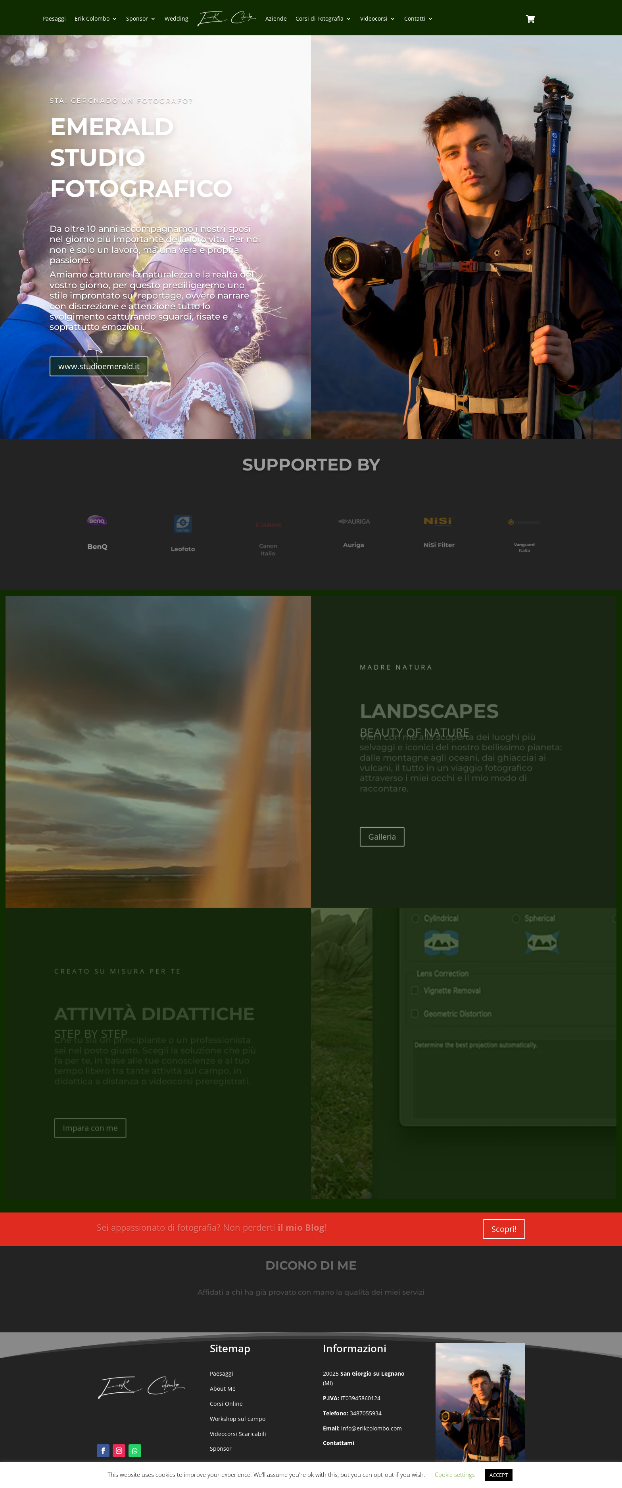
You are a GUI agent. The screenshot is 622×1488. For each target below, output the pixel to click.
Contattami (338, 1443)
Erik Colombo (92, 18)
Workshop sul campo (237, 1418)
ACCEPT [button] (499, 1474)
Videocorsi (374, 18)
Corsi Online (226, 1403)
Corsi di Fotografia (320, 18)
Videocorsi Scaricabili (238, 1434)
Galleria (380, 838)
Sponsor (137, 18)
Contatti (414, 18)
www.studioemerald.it (99, 366)
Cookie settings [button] (455, 1474)
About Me (223, 1388)
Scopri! (503, 1229)
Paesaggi (54, 18)
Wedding (176, 18)
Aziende (276, 18)
